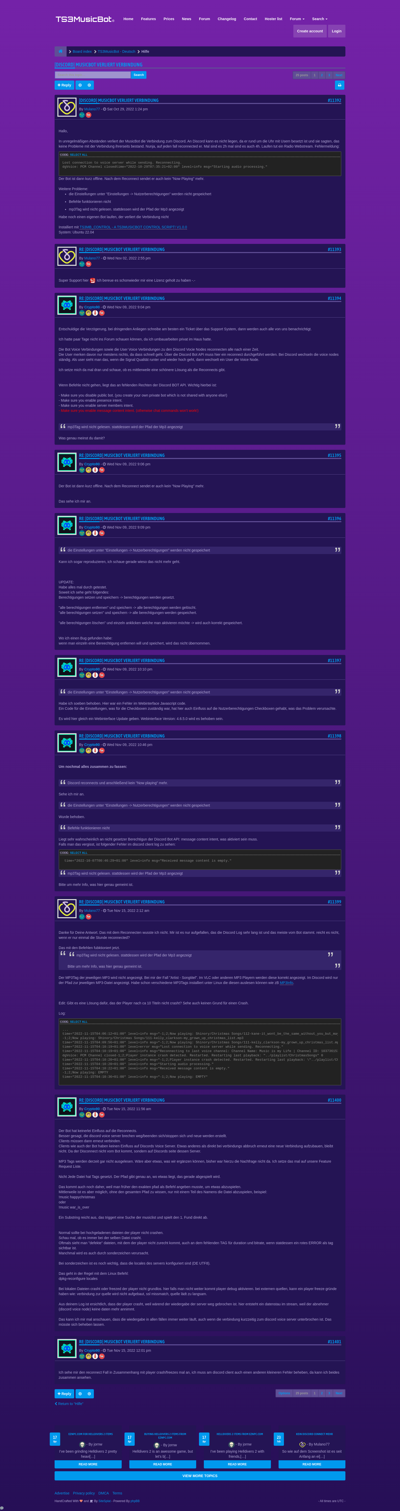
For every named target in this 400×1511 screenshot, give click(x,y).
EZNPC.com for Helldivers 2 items (90, 1434)
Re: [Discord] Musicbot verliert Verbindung (122, 249)
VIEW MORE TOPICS (199, 1476)
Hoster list (273, 19)
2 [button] (322, 75)
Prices (169, 19)
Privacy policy (84, 1493)
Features (148, 19)
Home (128, 19)
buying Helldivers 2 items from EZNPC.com (165, 1435)
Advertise (62, 1493)
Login (337, 31)
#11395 (334, 455)
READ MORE (88, 1464)
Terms (117, 1493)
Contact (250, 19)
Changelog (227, 19)
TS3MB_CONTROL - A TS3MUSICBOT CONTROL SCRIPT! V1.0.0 (133, 227)
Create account (310, 31)
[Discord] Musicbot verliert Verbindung (99, 65)
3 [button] (329, 75)
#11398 (334, 736)
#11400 (334, 1100)
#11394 (334, 298)
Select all (79, 154)
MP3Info (286, 983)
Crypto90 (92, 307)
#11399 (334, 901)
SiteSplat (104, 1501)
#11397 (334, 660)
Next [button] (339, 75)
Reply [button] (64, 85)
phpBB (135, 1501)
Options (284, 1393)
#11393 (334, 249)
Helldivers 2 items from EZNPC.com (240, 1434)
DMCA (103, 1493)
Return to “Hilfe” (69, 1404)
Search (320, 19)
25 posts (302, 75)
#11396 (334, 518)
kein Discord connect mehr (314, 1434)
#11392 (334, 100)
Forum (204, 19)
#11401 (334, 1341)
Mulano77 (92, 109)
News (186, 19)
